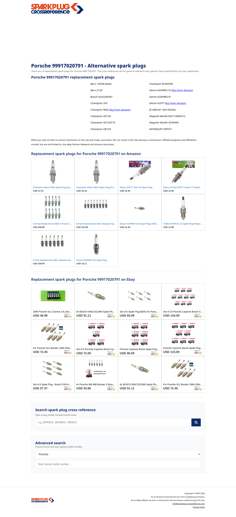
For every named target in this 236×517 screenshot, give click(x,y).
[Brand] (118, 454)
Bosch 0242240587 (101, 96)
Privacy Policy (199, 507)
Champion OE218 (100, 129)
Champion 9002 (99, 109)
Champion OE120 (100, 116)
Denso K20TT (157, 103)
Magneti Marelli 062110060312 (167, 116)
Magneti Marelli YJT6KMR (163, 122)
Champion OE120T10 (102, 122)
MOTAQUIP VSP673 (160, 129)
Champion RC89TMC (161, 83)
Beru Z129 (96, 90)
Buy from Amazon (120, 109)
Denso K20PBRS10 (160, 96)
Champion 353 (99, 103)
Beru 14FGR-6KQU (101, 83)
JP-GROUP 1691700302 (162, 109)
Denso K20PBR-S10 (160, 90)
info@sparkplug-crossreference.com (188, 503)
